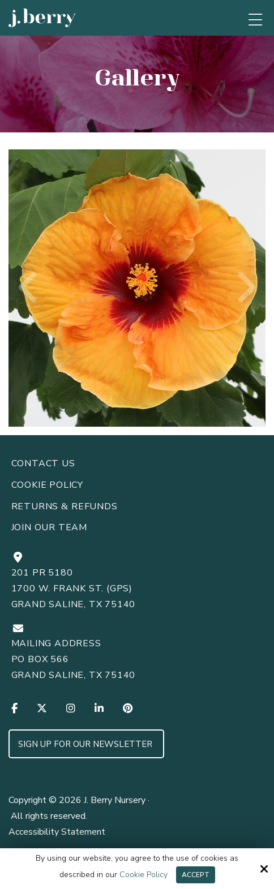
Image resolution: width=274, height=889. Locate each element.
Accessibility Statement (56, 832)
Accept (195, 874)
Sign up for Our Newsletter (86, 744)
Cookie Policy (143, 875)
